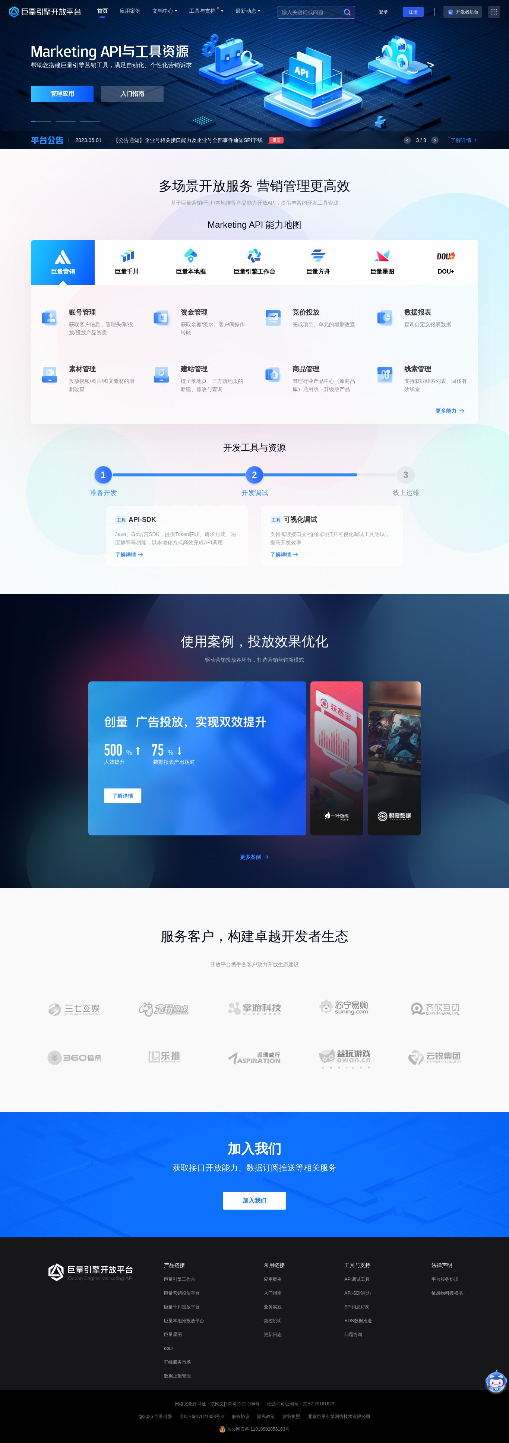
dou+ (169, 1348)
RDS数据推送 (358, 1320)
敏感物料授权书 (447, 1293)
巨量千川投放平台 (182, 1307)
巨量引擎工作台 (179, 1279)
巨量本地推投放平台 (184, 1320)
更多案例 (254, 857)
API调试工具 (356, 1279)
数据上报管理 (177, 1376)
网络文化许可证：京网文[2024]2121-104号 (217, 1403)
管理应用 (62, 94)
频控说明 (273, 1320)
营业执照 (291, 1416)
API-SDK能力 (357, 1293)
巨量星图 (173, 1334)
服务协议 (241, 1416)
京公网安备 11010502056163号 (258, 1429)
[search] (347, 12)
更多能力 (450, 411)
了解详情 (464, 140)
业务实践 (273, 1307)
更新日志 (273, 1334)
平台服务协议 (444, 1279)
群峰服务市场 (177, 1362)
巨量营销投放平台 (182, 1293)
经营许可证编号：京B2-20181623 (300, 1403)
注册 (413, 12)
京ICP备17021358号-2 (202, 1416)
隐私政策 (266, 1416)
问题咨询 (353, 1334)
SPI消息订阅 (356, 1307)
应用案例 (273, 1279)
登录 (383, 12)
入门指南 (132, 94)
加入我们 (254, 1200)
